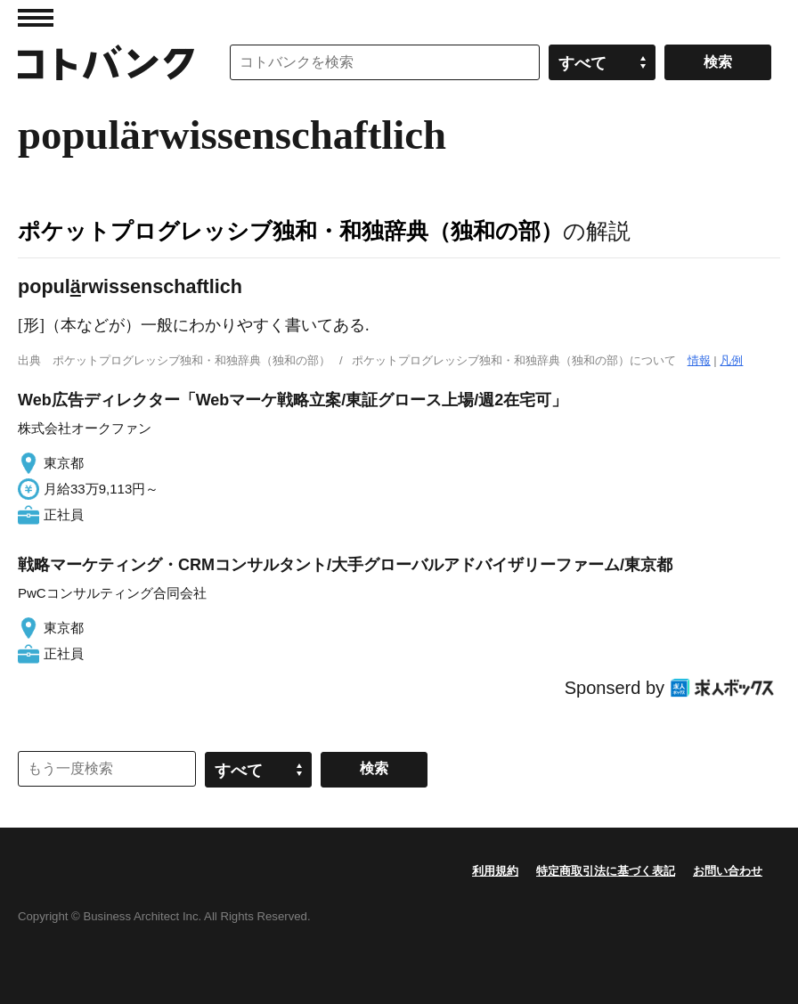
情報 (699, 360)
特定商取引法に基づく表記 (605, 870)
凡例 (731, 360)
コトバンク (106, 62)
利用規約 (495, 870)
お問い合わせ (727, 870)
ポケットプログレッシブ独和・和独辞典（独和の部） (290, 230)
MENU (35, 18)
